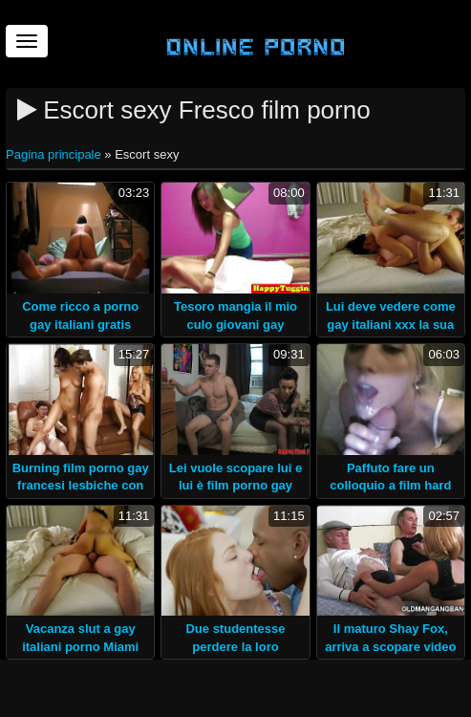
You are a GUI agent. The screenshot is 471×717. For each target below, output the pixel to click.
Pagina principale (55, 154)
